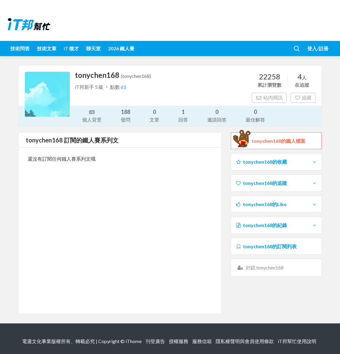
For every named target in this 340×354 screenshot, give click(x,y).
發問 (125, 115)
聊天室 (93, 48)
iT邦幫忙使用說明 (297, 341)
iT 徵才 (71, 48)
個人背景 (92, 115)
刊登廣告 (155, 341)
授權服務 (178, 341)
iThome (134, 341)
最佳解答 (255, 115)
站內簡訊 (269, 97)
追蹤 (303, 97)
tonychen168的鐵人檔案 (278, 141)
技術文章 (46, 48)
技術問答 (20, 48)
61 (123, 87)
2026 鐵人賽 (121, 48)
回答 (183, 115)
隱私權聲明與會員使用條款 (245, 341)
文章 (154, 115)
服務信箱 (202, 341)
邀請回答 (217, 115)
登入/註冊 (317, 48)
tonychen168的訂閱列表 (266, 246)
